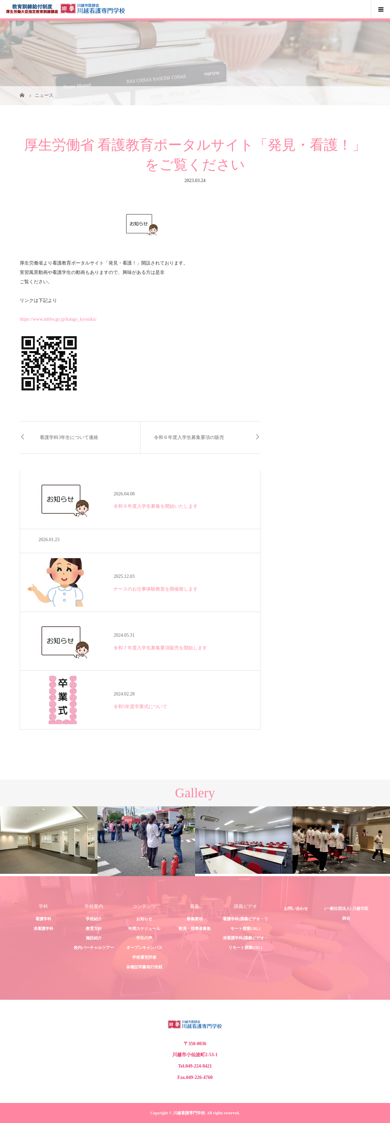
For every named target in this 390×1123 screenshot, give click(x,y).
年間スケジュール (144, 928)
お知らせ (144, 919)
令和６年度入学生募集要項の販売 (189, 437)
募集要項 (195, 919)
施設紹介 (94, 938)
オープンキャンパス (144, 947)
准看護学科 (43, 928)
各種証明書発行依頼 (144, 967)
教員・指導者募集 (195, 928)
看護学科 (43, 919)
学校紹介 (94, 919)
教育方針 (94, 928)
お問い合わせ (296, 908)
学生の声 (144, 938)
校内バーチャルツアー (94, 947)
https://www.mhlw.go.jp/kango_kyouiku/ (58, 319)
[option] (49, 840)
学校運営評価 (144, 957)
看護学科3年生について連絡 (69, 437)
